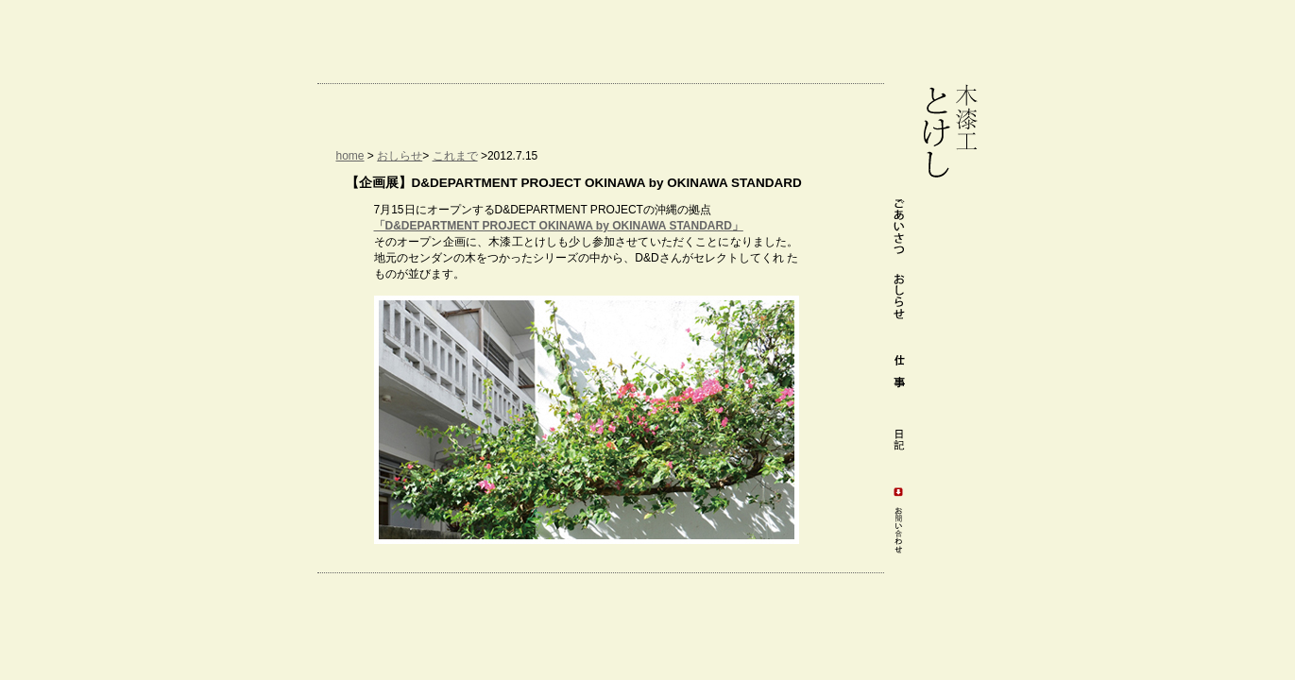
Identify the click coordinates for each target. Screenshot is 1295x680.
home (350, 155)
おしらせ (399, 155)
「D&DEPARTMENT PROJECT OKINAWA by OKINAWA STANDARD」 (558, 225)
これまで (455, 155)
